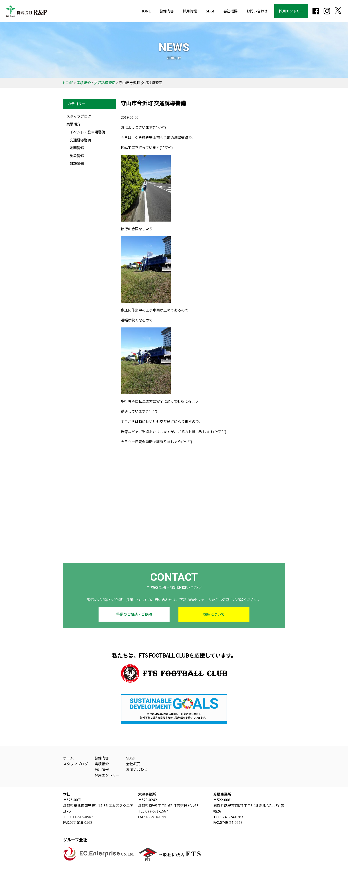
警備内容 (167, 11)
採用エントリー (291, 11)
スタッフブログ (78, 116)
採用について (214, 614)
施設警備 (77, 155)
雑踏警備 (77, 163)
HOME (145, 11)
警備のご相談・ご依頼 (134, 614)
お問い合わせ (257, 11)
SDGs (210, 11)
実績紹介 (73, 124)
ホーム (68, 758)
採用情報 (190, 11)
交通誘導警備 (80, 140)
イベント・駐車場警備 (87, 132)
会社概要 (230, 11)
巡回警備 (77, 147)
